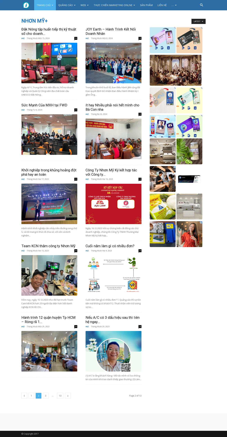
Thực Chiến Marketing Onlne (114, 5)
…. (174, 5)
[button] (201, 5)
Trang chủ (45, 5)
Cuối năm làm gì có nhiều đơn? (110, 246)
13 (60, 395)
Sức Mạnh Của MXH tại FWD (44, 105)
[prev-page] (24, 396)
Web (85, 5)
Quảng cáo (67, 5)
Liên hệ (162, 5)
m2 (22, 38)
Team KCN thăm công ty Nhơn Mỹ (48, 246)
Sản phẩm (146, 5)
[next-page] (68, 396)
